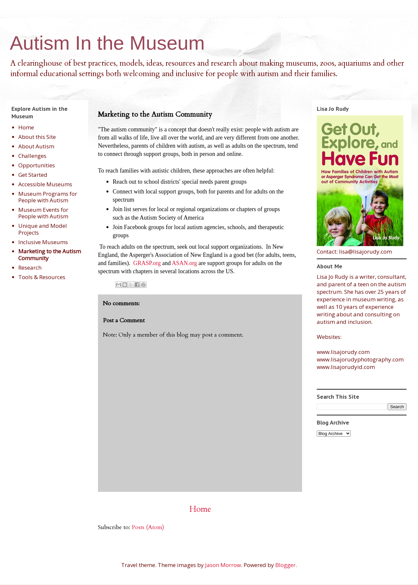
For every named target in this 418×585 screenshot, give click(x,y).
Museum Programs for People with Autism (47, 197)
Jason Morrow (223, 565)
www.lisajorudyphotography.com (360, 359)
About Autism (36, 146)
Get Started (32, 174)
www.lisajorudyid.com (346, 367)
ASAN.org (185, 263)
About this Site (37, 137)
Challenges (32, 155)
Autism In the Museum (107, 43)
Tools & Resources (41, 277)
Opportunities (36, 165)
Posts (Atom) (148, 527)
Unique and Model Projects (42, 229)
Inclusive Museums (43, 242)
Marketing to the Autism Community (49, 254)
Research (29, 267)
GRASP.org (147, 263)
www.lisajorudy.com (343, 352)
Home (200, 509)
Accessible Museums (45, 184)
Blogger (285, 565)
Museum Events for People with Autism (43, 213)
